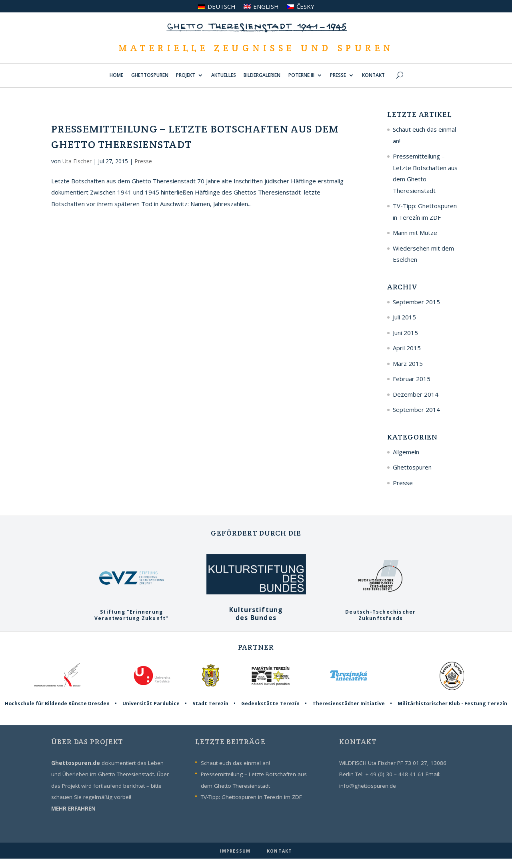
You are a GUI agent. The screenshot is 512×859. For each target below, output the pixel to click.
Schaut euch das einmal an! (235, 763)
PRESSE (338, 75)
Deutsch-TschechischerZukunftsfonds (380, 612)
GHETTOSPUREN (149, 75)
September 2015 (416, 302)
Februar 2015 (411, 379)
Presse (143, 161)
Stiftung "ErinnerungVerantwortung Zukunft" (131, 612)
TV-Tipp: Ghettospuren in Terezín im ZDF (251, 797)
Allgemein (406, 452)
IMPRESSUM (236, 851)
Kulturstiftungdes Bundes (256, 609)
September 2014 (416, 409)
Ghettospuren (412, 467)
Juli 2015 (404, 317)
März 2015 (408, 363)
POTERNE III (301, 75)
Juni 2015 (405, 333)
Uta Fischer (77, 161)
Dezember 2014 (415, 394)
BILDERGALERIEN (262, 75)
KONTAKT (373, 75)
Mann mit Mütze (415, 233)
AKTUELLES (223, 75)
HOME (116, 75)
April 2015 (407, 348)
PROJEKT (185, 75)
